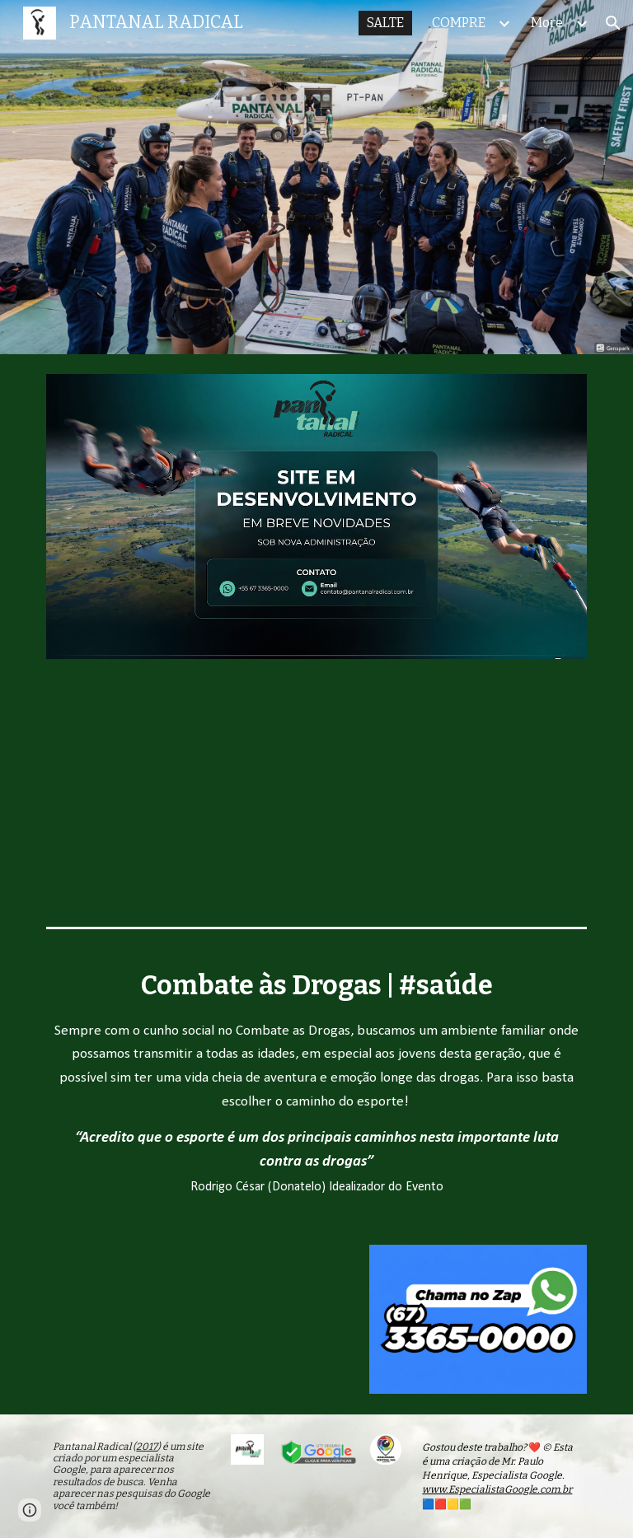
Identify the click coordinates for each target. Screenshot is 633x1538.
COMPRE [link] (458, 22)
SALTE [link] (385, 22)
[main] (316, 1080)
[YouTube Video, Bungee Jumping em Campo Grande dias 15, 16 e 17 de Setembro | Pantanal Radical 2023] (316, 799)
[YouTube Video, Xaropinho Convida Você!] (131, 799)
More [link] (547, 22)
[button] (613, 23)
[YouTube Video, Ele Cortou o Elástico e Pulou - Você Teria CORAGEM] (500, 799)
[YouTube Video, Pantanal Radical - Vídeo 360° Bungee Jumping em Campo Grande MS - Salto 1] (154, 1320)
